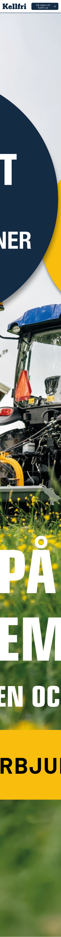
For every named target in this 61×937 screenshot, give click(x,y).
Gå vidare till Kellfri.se (46, 6)
